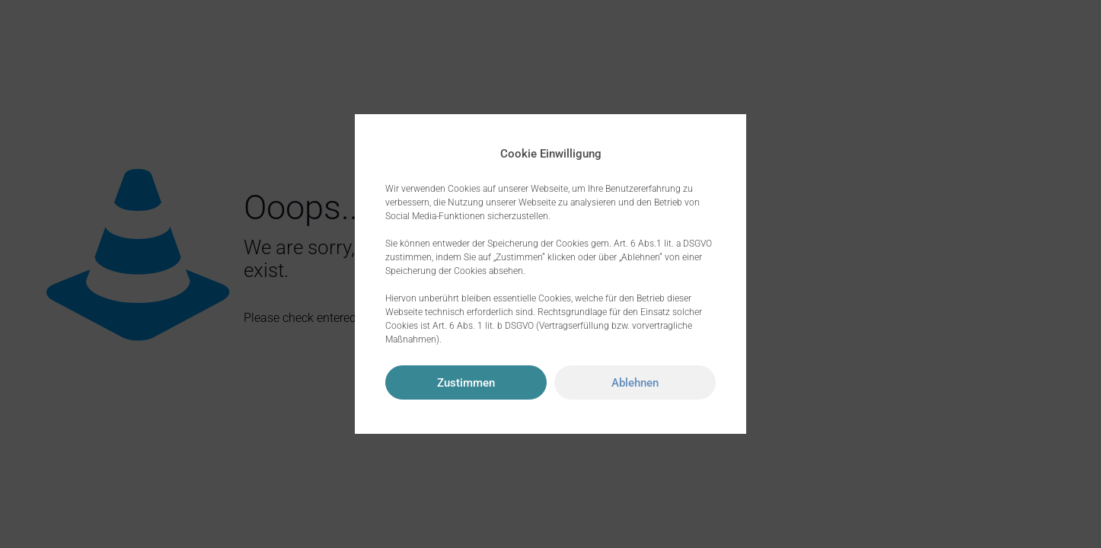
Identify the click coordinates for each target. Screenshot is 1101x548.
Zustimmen (466, 383)
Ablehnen (635, 383)
